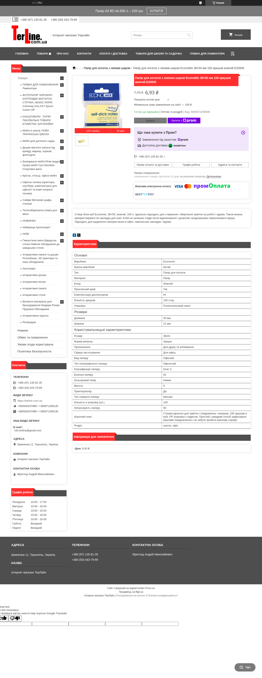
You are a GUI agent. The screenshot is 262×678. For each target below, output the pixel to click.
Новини (22, 330)
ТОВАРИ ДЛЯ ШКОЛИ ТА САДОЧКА (159, 53)
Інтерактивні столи (34, 294)
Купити (150, 120)
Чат (245, 667)
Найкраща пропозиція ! (37, 227)
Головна (21, 53)
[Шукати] (188, 35)
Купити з (184, 120)
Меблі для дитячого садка (39, 140)
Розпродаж (29, 322)
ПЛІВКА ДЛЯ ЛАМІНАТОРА (207, 53)
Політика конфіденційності (162, 595)
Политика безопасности (34, 351)
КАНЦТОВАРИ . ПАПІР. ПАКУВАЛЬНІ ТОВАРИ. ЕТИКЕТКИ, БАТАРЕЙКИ (38, 120)
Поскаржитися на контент (130, 595)
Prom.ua (150, 588)
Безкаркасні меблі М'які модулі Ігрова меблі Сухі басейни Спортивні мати (41, 165)
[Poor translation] (14, 618)
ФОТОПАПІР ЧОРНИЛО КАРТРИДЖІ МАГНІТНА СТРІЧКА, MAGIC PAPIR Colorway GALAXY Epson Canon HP (38, 102)
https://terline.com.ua (29, 400)
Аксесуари (29, 268)
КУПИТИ (156, 11)
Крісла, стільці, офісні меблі (40, 175)
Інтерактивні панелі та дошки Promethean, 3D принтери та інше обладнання (40, 258)
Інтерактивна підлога (35, 315)
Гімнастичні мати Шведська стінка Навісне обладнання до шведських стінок (41, 244)
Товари (42, 53)
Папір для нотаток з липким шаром (107, 68)
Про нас (63, 53)
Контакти (84, 53)
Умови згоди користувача (35, 344)
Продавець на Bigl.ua (131, 591)
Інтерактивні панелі (34, 288)
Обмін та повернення (32, 337)
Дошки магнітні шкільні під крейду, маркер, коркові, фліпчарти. (39, 151)
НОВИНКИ (29, 220)
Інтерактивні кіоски (34, 281)
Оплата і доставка (113, 53)
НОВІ (26, 233)
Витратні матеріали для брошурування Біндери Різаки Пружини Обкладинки (41, 305)
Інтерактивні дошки (34, 275)
